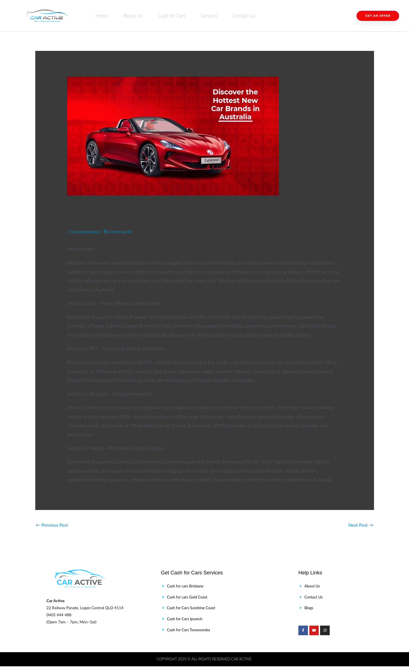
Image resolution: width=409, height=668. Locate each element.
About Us (133, 16)
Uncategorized (86, 231)
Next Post (360, 525)
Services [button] (209, 16)
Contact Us (244, 16)
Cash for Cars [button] (171, 16)
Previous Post (53, 525)
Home (102, 16)
